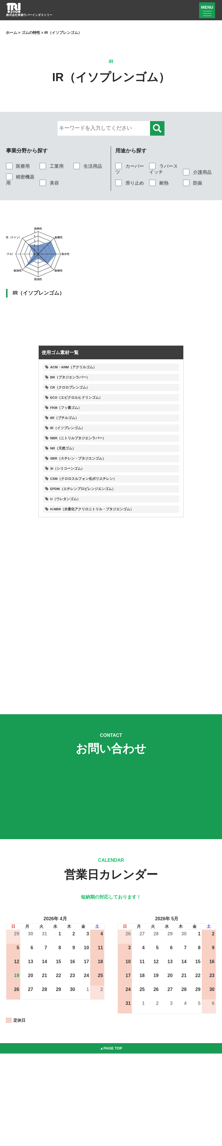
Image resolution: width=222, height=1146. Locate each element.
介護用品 (197, 172)
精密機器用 (20, 179)
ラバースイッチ (163, 169)
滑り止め (129, 183)
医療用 (18, 166)
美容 (49, 183)
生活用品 (87, 166)
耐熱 (158, 183)
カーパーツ (129, 169)
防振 (192, 183)
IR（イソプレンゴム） (39, 293)
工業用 (51, 166)
